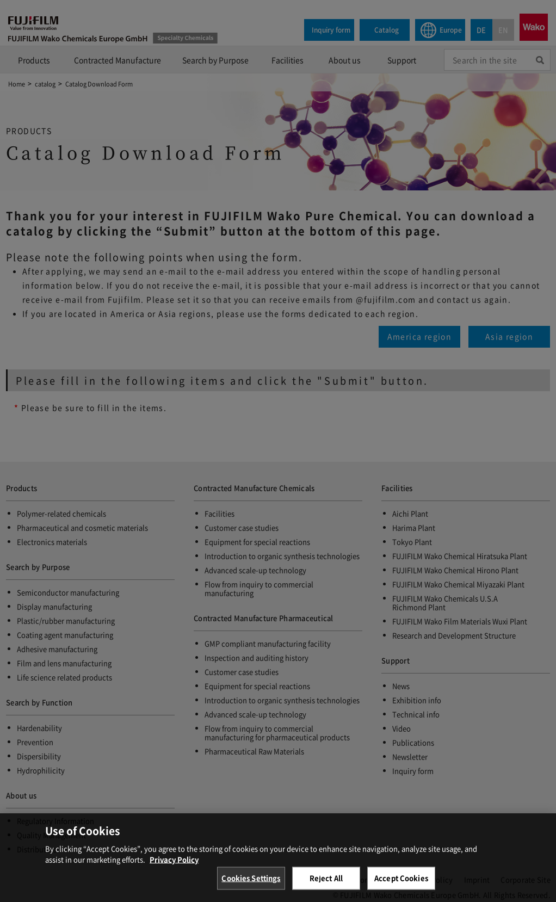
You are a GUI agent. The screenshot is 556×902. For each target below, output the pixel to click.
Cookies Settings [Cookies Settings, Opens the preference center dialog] (250, 885)
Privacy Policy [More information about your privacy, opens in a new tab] (174, 866)
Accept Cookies (401, 885)
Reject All (326, 885)
